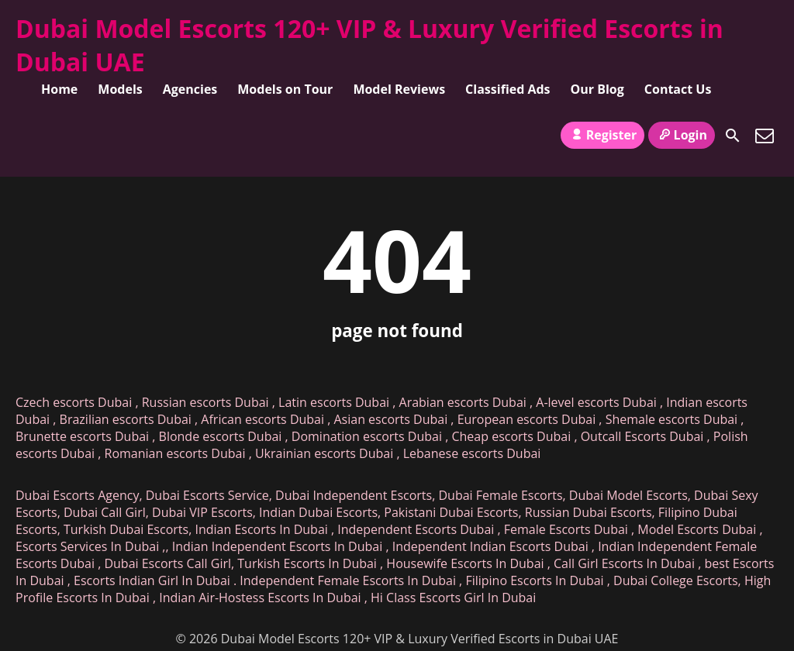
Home (59, 89)
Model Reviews (399, 89)
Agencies (190, 89)
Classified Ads (507, 89)
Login (681, 134)
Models (120, 89)
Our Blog (597, 89)
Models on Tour (285, 89)
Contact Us (678, 89)
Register (602, 134)
